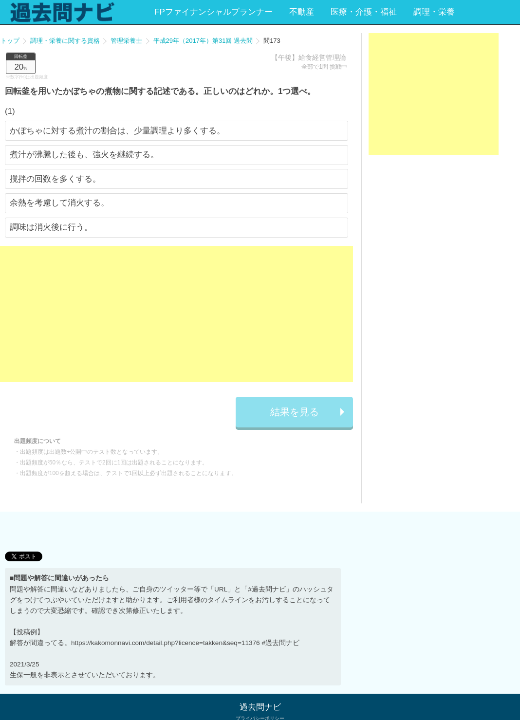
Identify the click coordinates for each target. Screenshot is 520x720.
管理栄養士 (126, 40)
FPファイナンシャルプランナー (213, 12)
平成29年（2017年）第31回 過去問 (203, 40)
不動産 (301, 12)
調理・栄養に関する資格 (65, 40)
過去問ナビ (260, 707)
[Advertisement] (176, 314)
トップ (9, 40)
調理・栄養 (434, 12)
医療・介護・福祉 (364, 12)
